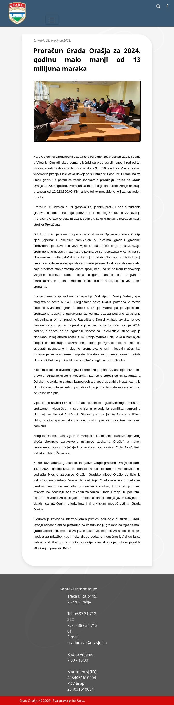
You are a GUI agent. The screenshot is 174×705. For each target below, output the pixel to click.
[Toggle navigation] (52, 20)
